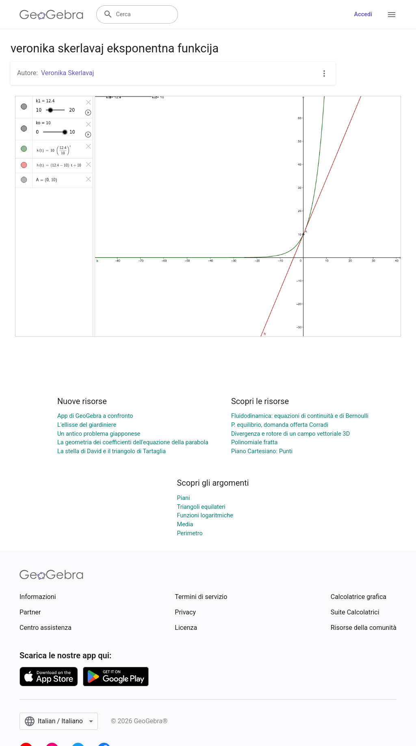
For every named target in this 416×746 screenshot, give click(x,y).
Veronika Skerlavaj (67, 73)
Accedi (363, 14)
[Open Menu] (391, 14)
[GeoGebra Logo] (51, 14)
